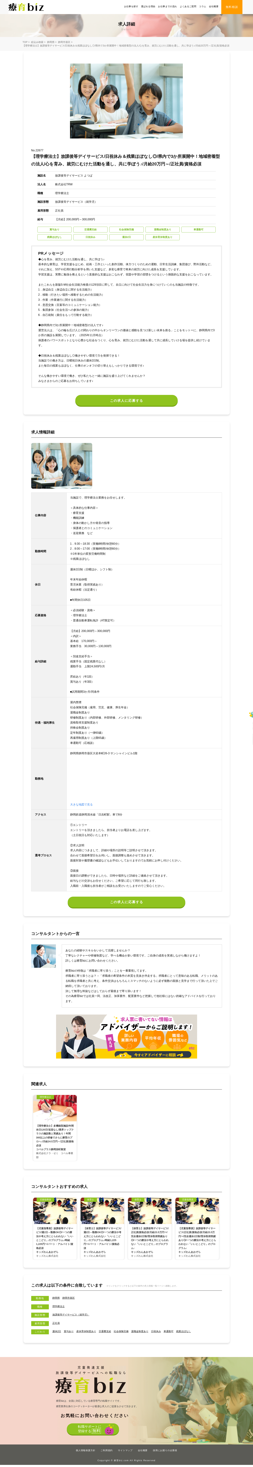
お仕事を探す (131, 6)
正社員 (56, 1325)
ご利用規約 (106, 1452)
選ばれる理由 (148, 6)
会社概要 (213, 6)
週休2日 (57, 1333)
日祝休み (168, 1333)
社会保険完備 (129, 1333)
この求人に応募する (126, 401)
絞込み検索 (37, 42)
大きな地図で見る (81, 805)
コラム (202, 6)
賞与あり (70, 1333)
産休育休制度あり (90, 1333)
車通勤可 (182, 1333)
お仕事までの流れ (167, 6)
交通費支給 (111, 1333)
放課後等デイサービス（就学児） (73, 1316)
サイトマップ (125, 1452)
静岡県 (50, 42)
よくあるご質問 (188, 6)
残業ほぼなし (199, 1333)
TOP (25, 42)
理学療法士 (59, 1308)
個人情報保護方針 (85, 1452)
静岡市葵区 (64, 42)
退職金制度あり (150, 1333)
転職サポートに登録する (89, 1432)
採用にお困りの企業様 (165, 1452)
